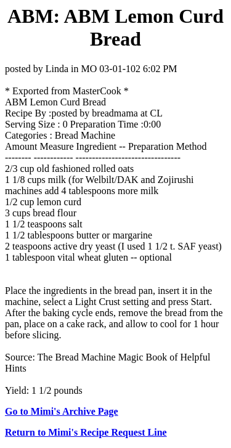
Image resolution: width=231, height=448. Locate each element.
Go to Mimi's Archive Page (61, 411)
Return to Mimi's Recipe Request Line (86, 432)
